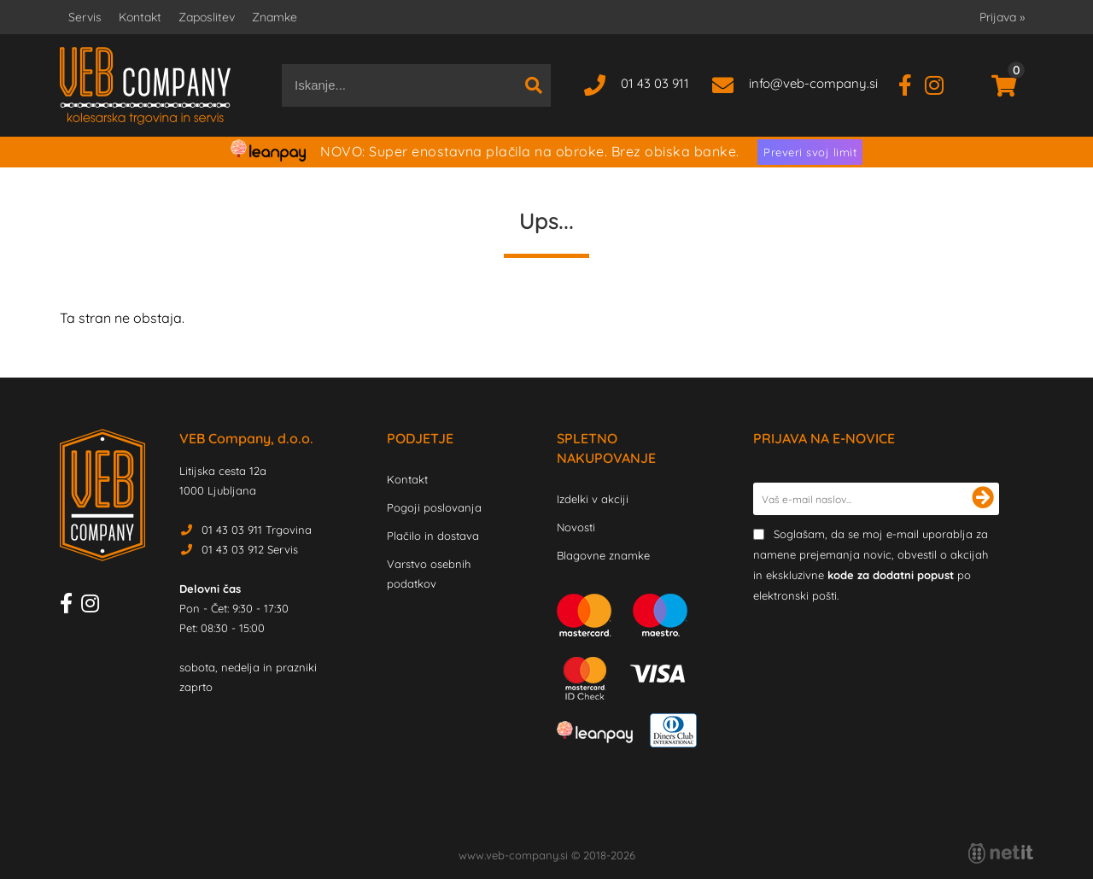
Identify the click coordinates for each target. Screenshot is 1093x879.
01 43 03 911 (655, 83)
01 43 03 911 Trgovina (257, 529)
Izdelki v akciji (592, 499)
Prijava (1002, 17)
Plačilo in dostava (433, 535)
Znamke (274, 17)
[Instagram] (940, 83)
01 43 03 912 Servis (250, 549)
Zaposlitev (206, 17)
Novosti (576, 527)
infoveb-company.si (813, 83)
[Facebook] (911, 83)
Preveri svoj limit (809, 152)
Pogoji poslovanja (434, 507)
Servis (85, 17)
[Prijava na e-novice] (983, 499)
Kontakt (140, 17)
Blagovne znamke (603, 555)
